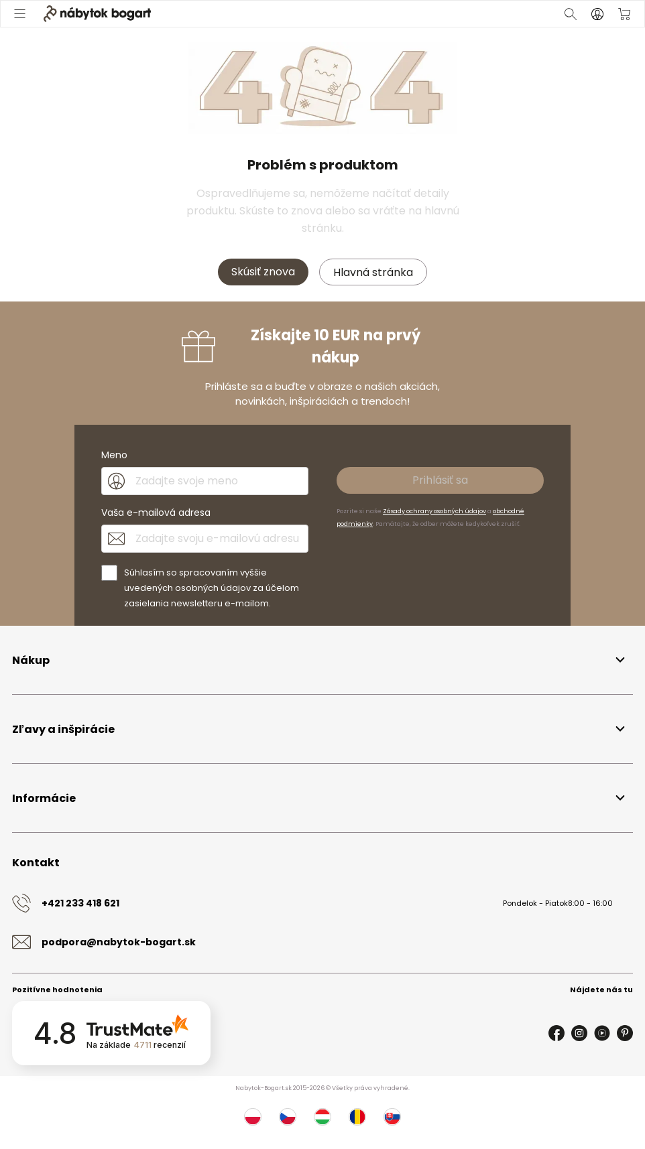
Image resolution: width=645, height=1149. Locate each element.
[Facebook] (556, 1033)
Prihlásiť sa (440, 480)
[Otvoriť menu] (20, 14)
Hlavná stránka (373, 272)
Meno (114, 455)
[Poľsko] (252, 1117)
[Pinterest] (625, 1033)
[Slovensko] (392, 1117)
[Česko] (287, 1117)
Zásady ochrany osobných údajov (434, 511)
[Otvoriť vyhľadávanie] (570, 14)
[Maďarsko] (322, 1117)
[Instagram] (579, 1033)
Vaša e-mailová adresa (156, 512)
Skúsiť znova (263, 271)
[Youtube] (602, 1033)
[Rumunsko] (357, 1117)
